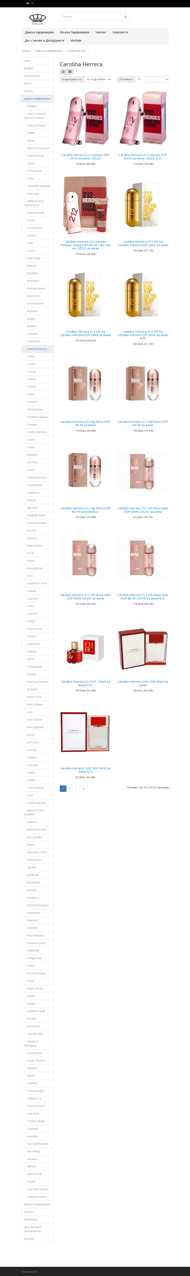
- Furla (28, 576)
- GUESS (29, 621)
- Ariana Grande (34, 212)
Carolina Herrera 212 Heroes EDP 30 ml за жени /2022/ (85, 156)
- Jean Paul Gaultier (36, 681)
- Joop (28, 712)
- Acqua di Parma (35, 125)
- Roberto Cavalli (34, 1011)
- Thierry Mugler (34, 1091)
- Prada (29, 981)
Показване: (126, 79)
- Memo (29, 844)
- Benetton (31, 273)
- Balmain (30, 265)
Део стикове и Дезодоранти (44, 40)
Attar (27, 61)
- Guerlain (30, 613)
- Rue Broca (31, 1026)
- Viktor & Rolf (33, 1174)
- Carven (30, 364)
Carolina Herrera (76, 51)
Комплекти (120, 32)
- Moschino (31, 897)
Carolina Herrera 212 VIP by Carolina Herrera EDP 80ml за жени (85, 333)
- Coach (29, 439)
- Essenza (30, 538)
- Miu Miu (30, 867)
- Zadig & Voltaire (35, 1197)
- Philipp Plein (33, 958)
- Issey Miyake (33, 666)
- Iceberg (30, 651)
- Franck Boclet (33, 568)
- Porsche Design (34, 973)
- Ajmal (29, 163)
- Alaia (28, 178)
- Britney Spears (34, 303)
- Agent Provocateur (36, 148)
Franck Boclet (32, 76)
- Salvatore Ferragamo (31, 1043)
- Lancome (31, 765)
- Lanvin (29, 772)
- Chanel (29, 379)
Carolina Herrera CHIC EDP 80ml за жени (143, 683)
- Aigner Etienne (34, 155)
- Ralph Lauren (33, 988)
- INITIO (29, 659)
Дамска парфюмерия (39, 32)
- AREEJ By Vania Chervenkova (34, 203)
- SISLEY (29, 1075)
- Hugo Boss (32, 644)
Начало (26, 51)
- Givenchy (31, 598)
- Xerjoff (29, 1181)
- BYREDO (30, 106)
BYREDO (29, 68)
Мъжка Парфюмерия (74, 32)
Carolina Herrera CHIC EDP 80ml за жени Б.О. (85, 770)
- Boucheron (32, 296)
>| (83, 788)
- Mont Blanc (32, 882)
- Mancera (30, 822)
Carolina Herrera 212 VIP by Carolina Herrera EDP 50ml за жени (143, 243)
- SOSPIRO (30, 1083)
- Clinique (30, 424)
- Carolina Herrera (35, 349)
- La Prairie (31, 742)
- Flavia (29, 560)
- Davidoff (30, 455)
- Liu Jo (29, 795)
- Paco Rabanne (34, 935)
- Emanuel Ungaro (35, 523)
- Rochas (30, 1018)
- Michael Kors (33, 860)
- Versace (30, 1159)
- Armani (30, 235)
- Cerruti (29, 371)
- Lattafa (29, 780)
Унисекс (100, 32)
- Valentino (31, 1136)
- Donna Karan (33, 485)
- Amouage (31, 193)
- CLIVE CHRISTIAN (35, 432)
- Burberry (31, 311)
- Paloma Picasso (35, 943)
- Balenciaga (32, 258)
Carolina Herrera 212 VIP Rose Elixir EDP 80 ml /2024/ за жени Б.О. (142, 596)
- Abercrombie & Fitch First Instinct (34, 116)
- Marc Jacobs (33, 837)
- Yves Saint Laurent (36, 1189)
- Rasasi (29, 996)
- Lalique (30, 757)
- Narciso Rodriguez (36, 905)
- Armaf (29, 220)
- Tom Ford (31, 1113)
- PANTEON (31, 950)
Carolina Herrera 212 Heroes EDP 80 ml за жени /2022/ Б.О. (143, 156)
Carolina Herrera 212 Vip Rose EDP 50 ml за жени (85, 423)
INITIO (27, 83)
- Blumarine (31, 281)
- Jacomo (30, 674)
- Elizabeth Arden (35, 515)
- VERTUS (30, 1166)
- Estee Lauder (33, 545)
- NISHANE (31, 928)
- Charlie (30, 386)
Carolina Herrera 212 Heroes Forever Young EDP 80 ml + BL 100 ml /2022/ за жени (85, 244)
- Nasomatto (32, 913)
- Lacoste (30, 750)
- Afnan (29, 140)
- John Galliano (33, 704)
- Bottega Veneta (34, 288)
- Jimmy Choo (32, 697)
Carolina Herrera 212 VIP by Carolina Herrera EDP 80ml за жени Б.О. (143, 334)
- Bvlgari (29, 318)
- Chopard (31, 402)
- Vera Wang (32, 1151)
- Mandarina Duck (35, 829)
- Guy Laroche (33, 629)
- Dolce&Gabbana (35, 477)
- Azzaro (30, 250)
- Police (29, 965)
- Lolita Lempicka (34, 803)
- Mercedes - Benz (35, 852)
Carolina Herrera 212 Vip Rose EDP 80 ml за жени (143, 423)
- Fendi (29, 553)
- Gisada (30, 591)
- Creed (29, 447)
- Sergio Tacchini (34, 1060)
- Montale (30, 890)
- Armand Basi (33, 228)
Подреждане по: (72, 79)
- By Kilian (30, 326)
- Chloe (29, 394)
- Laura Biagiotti (34, 787)
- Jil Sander (31, 689)
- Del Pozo (31, 462)
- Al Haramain (33, 171)
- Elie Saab (31, 508)
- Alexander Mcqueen (37, 186)
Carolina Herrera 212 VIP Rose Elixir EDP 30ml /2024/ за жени (142, 510)
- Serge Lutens (33, 1053)
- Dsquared (31, 492)
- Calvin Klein (32, 341)
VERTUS (28, 91)
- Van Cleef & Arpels (36, 1144)
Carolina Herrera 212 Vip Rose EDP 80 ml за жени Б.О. (85, 510)
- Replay (29, 1003)
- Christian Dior (33, 409)
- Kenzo (29, 734)
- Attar (28, 243)
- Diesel (29, 470)
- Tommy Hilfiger (34, 1121)
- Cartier (29, 356)
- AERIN (29, 133)
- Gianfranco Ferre (35, 583)
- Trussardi (31, 1128)
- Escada (30, 530)
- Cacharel (31, 334)
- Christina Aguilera (36, 417)
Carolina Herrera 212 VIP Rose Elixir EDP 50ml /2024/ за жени (85, 596)
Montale (75, 40)
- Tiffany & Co (33, 1098)
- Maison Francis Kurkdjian (34, 812)
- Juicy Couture (33, 719)
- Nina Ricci (31, 920)
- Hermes (30, 636)
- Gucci (29, 606)
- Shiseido (30, 1068)
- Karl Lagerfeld (34, 727)
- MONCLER (31, 875)
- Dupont (30, 500)
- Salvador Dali (33, 1034)
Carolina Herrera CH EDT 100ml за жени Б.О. (85, 683)
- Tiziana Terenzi (34, 1106)
